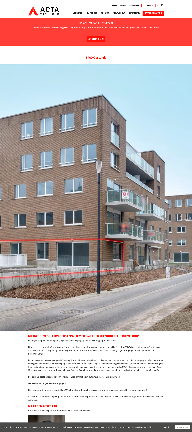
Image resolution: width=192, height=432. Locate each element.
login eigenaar (133, 5)
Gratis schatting (153, 13)
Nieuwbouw (119, 13)
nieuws (123, 5)
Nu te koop (91, 13)
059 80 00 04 (148, 5)
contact (115, 5)
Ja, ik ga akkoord (182, 427)
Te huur (105, 13)
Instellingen (168, 427)
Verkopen (78, 13)
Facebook (158, 5)
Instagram (162, 5)
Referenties (135, 13)
